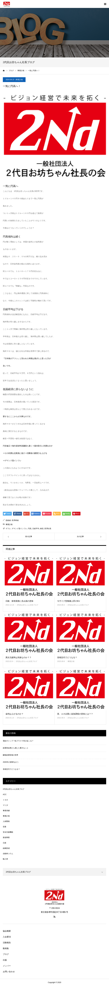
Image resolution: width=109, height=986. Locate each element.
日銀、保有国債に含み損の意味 (19, 601)
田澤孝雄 (15, 520)
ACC (4, 794)
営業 (4, 827)
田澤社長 (47, 529)
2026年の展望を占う (11, 762)
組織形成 (6, 848)
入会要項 (7, 937)
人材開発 (6, 821)
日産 (4, 843)
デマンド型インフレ (19, 529)
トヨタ (5, 800)
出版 (5, 960)
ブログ (6, 954)
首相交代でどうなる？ (67, 657)
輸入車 (5, 859)
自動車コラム (8, 854)
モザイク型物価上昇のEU (68, 601)
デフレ (8, 529)
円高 (29, 529)
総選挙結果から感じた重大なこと (15, 748)
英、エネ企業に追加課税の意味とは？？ (75, 714)
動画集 (6, 948)
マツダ (5, 805)
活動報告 (7, 942)
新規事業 (6, 837)
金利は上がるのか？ (14, 714)
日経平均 (35, 529)
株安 (42, 529)
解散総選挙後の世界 (10, 755)
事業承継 (6, 811)
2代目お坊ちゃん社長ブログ (27, 605)
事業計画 (19, 80)
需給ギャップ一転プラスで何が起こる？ (18, 741)
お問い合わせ (9, 971)
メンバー (7, 966)
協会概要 (7, 931)
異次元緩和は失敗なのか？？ (18, 657)
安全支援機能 (8, 832)
